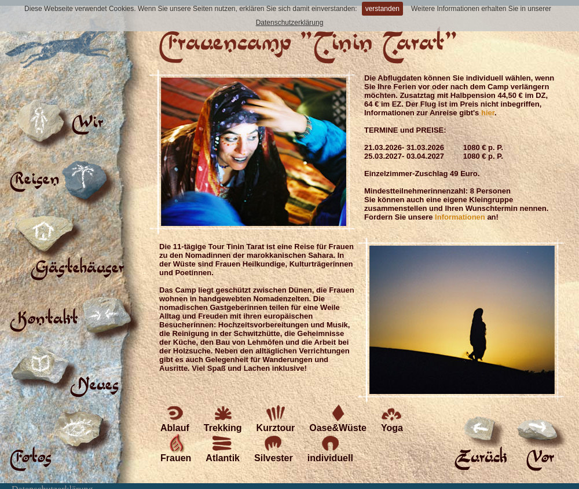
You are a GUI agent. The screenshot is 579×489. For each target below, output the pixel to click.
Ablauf (174, 418)
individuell (330, 448)
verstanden (382, 9)
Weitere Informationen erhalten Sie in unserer (481, 9)
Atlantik (223, 448)
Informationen (460, 217)
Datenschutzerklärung (290, 23)
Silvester (273, 448)
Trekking (223, 418)
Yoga (392, 418)
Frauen (175, 448)
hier (487, 112)
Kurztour (275, 418)
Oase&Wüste (338, 418)
